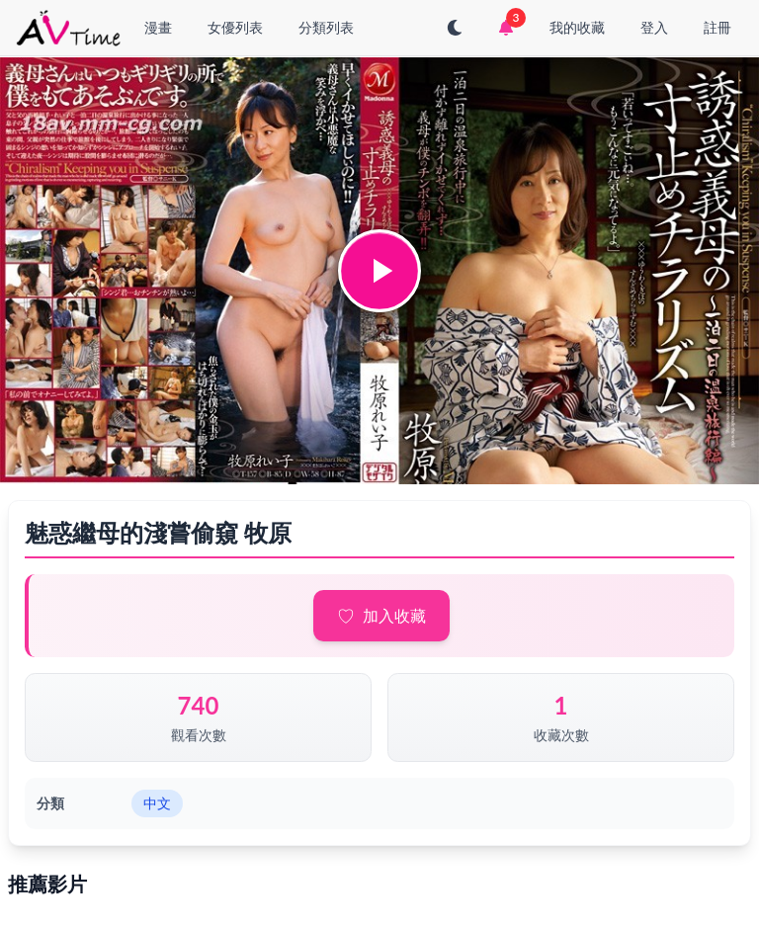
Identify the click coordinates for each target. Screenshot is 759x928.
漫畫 (158, 27)
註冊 (717, 27)
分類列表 (326, 27)
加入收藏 (394, 615)
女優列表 (235, 27)
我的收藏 (577, 27)
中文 (157, 803)
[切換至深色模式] (454, 27)
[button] (379, 270)
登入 (654, 27)
